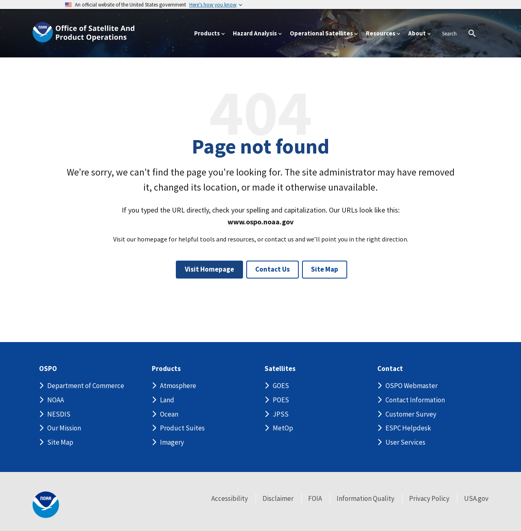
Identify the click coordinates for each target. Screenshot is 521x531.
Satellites (280, 369)
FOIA (315, 498)
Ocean (169, 414)
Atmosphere (178, 385)
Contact (390, 369)
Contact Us (272, 269)
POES (281, 399)
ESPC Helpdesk (408, 427)
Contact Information (415, 399)
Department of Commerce (85, 385)
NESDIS (58, 414)
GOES (281, 385)
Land (167, 399)
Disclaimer (278, 498)
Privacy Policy (429, 498)
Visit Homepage (209, 269)
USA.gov (476, 498)
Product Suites (182, 427)
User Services (405, 442)
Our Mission (64, 427)
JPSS (281, 414)
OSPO (48, 369)
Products (166, 369)
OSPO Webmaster (411, 385)
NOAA (55, 399)
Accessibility (229, 498)
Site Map (324, 269)
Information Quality (365, 498)
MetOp (283, 427)
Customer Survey (410, 414)
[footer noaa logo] (46, 505)
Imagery (172, 442)
